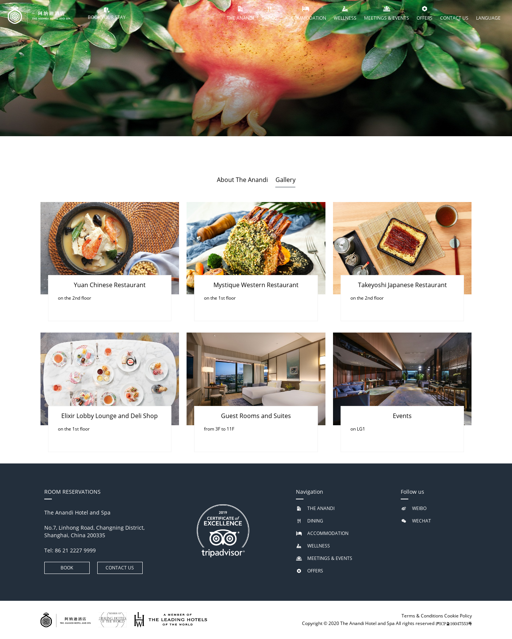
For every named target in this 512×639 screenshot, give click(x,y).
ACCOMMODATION (328, 533)
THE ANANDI (321, 508)
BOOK (67, 567)
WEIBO (419, 508)
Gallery (285, 180)
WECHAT (421, 521)
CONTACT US (120, 567)
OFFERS (315, 570)
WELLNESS (318, 546)
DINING (315, 521)
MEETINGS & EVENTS (329, 558)
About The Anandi (242, 180)
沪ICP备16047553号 (454, 624)
